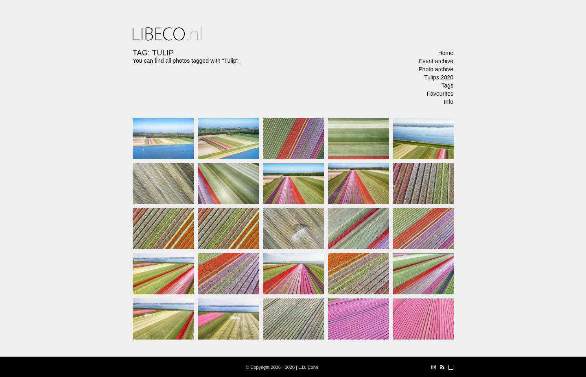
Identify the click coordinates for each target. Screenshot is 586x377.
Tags (447, 85)
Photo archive (435, 69)
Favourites (440, 93)
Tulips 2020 (438, 77)
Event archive (436, 61)
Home (445, 53)
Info (448, 102)
